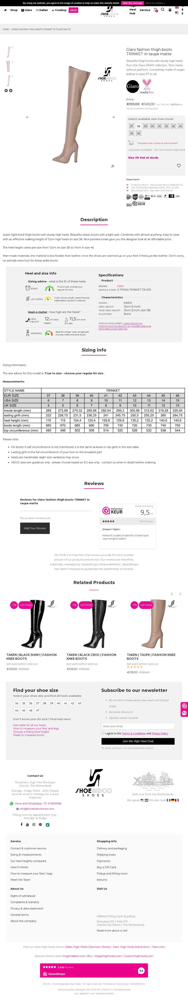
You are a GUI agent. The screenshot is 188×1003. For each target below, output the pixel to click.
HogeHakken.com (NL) (77, 956)
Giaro (120, 286)
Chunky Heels (141, 326)
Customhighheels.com (138, 956)
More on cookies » (155, 3)
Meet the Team (20, 879)
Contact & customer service (28, 848)
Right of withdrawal (22, 896)
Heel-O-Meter (19, 867)
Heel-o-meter (37, 312)
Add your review (35, 528)
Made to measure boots (28, 735)
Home (6, 29)
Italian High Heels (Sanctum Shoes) (87, 947)
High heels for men (113, 328)
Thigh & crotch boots (115, 326)
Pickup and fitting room (112, 873)
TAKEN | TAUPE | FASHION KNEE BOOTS (151, 656)
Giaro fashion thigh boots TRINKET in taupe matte (41, 29)
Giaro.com (158, 947)
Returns (102, 879)
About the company (23, 921)
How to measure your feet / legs (31, 873)
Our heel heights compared (28, 861)
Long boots (132, 323)
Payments (103, 861)
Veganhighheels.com (108, 956)
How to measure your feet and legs (36, 728)
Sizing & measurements (25, 854)
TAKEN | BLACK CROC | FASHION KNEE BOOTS (91, 656)
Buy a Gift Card (106, 867)
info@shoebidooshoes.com (36, 808)
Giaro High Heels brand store (131, 947)
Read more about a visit (112, 930)
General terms (19, 914)
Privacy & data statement (26, 908)
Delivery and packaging (112, 848)
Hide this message (132, 3)
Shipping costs (106, 854)
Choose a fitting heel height (31, 731)
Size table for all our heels (29, 725)
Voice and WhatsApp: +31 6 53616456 (35, 803)
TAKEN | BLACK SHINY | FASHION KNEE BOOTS (31, 656)
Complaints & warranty (24, 902)
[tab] (94, 221)
